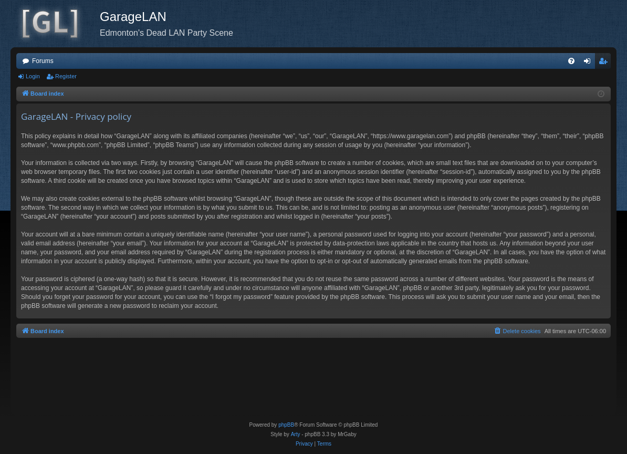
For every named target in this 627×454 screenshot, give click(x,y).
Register (66, 76)
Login (33, 76)
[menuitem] (571, 61)
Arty (295, 434)
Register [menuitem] (605, 63)
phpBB (286, 425)
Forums (43, 61)
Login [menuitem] (589, 63)
